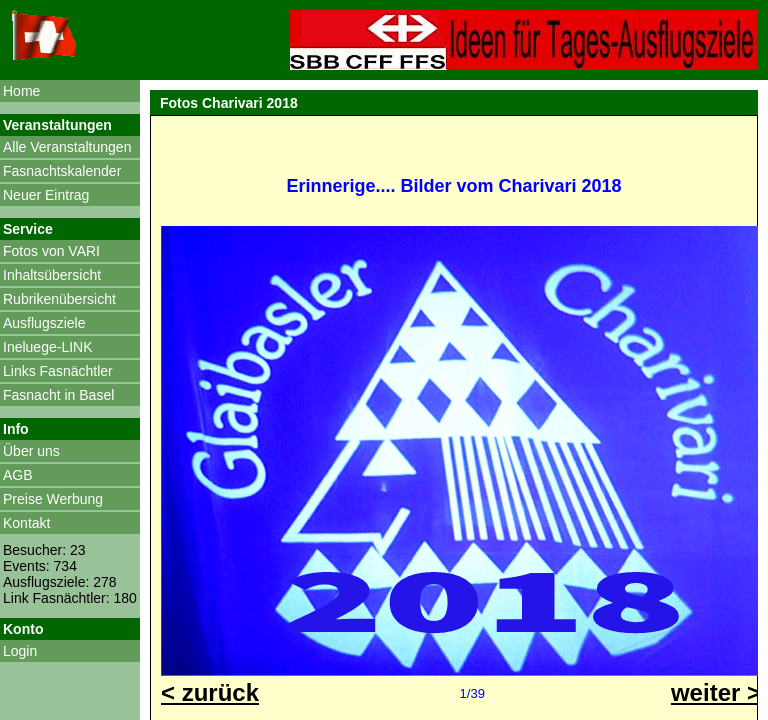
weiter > (716, 692)
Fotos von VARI (51, 251)
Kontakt (26, 523)
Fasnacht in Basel (58, 395)
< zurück (210, 692)
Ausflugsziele (44, 323)
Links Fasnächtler (58, 371)
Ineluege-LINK (48, 347)
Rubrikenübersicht (59, 299)
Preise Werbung (53, 499)
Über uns (31, 451)
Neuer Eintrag (46, 195)
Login (20, 651)
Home (21, 91)
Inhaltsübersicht (52, 275)
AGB (18, 475)
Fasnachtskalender (62, 171)
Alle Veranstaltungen (67, 147)
